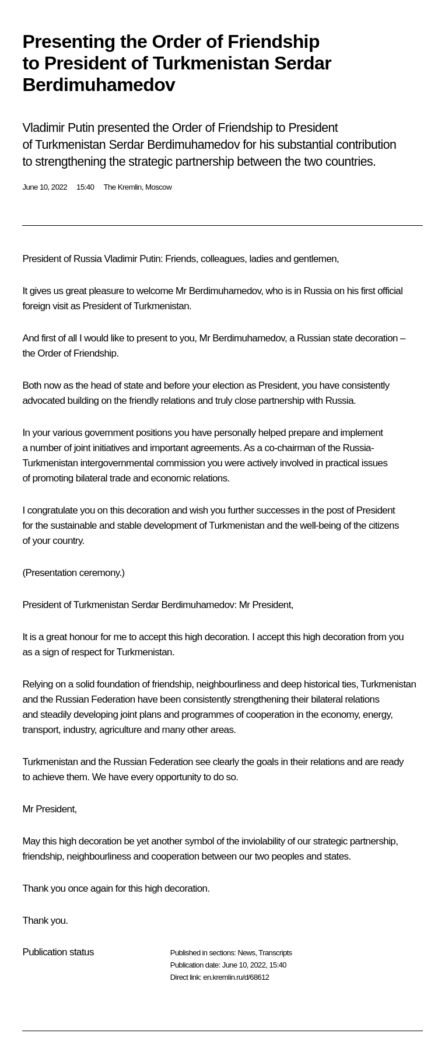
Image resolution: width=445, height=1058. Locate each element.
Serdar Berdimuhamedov (182, 604)
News (246, 952)
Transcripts (275, 952)
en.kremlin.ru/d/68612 (236, 977)
